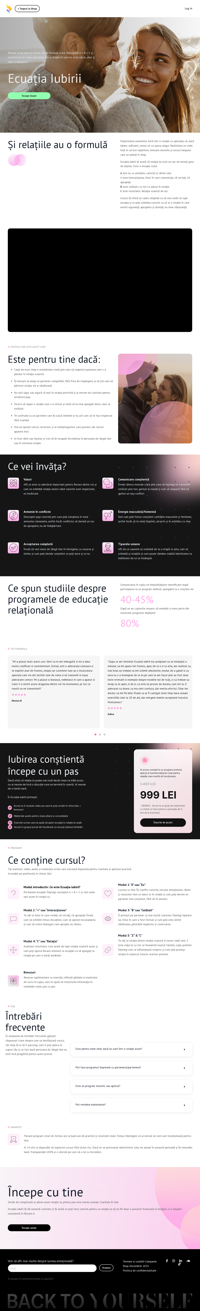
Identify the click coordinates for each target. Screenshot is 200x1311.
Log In (188, 8)
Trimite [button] (106, 1267)
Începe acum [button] (29, 1227)
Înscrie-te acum (163, 822)
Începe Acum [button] (29, 95)
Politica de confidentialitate (139, 1270)
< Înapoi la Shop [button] (27, 8)
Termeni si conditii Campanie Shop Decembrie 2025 (140, 1264)
